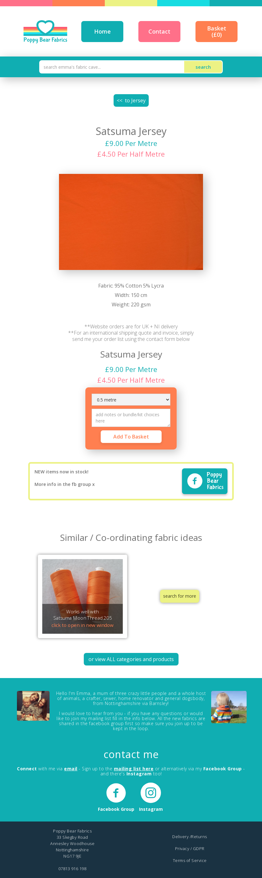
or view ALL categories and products (131, 659)
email (71, 769)
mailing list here (134, 769)
